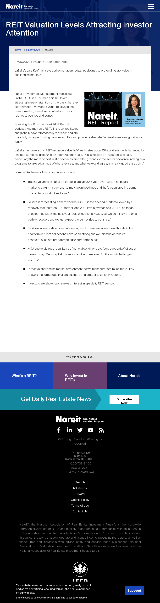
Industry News (33, 50)
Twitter (80, 430)
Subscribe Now (124, 401)
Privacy (80, 494)
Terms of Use (80, 505)
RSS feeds (80, 488)
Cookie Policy (80, 500)
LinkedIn (69, 430)
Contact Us (80, 511)
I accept (134, 591)
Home (18, 50)
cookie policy (79, 598)
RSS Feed (101, 430)
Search (80, 482)
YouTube (91, 430)
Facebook (58, 430)
